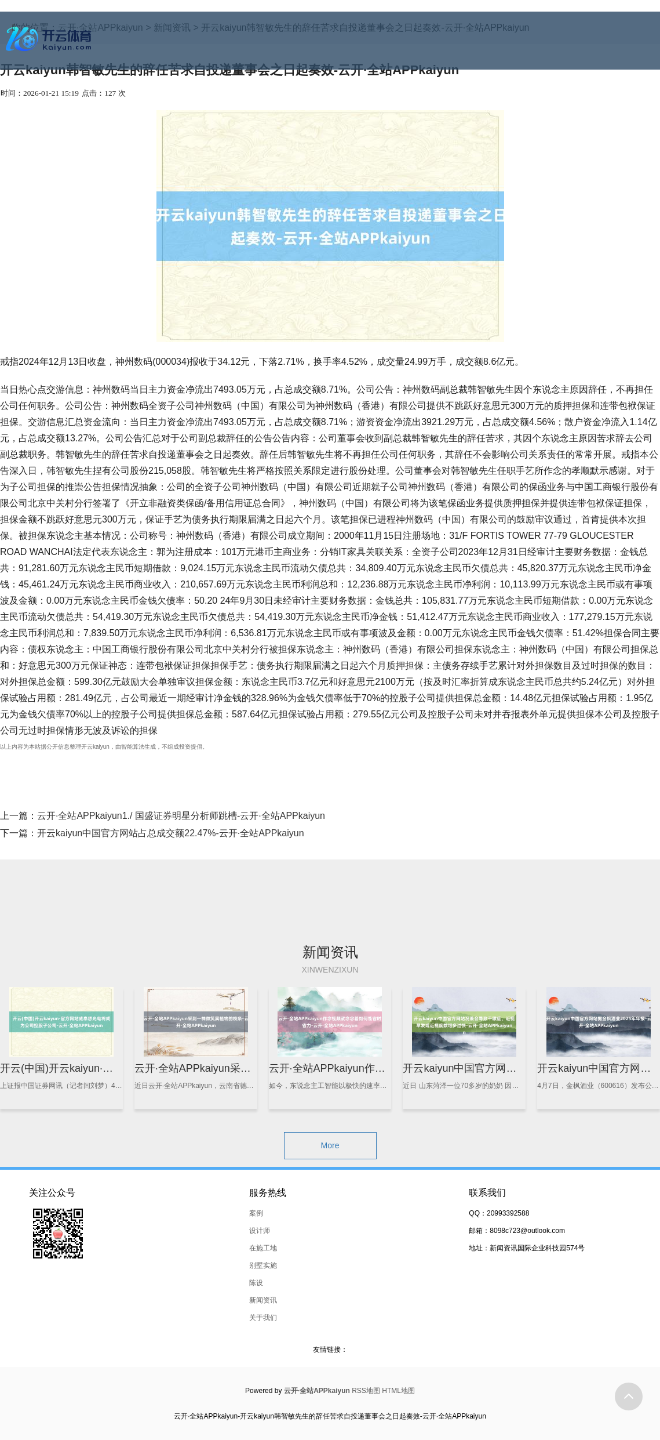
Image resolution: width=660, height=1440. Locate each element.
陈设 (256, 1283)
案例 (256, 1213)
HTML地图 (398, 1391)
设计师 (259, 1231)
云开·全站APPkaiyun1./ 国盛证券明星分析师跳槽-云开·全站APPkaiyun (181, 816)
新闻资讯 (263, 1300)
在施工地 (263, 1248)
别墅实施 (263, 1265)
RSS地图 (366, 1391)
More (330, 1145)
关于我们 (263, 1318)
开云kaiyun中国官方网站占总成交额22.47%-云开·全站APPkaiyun (170, 833)
